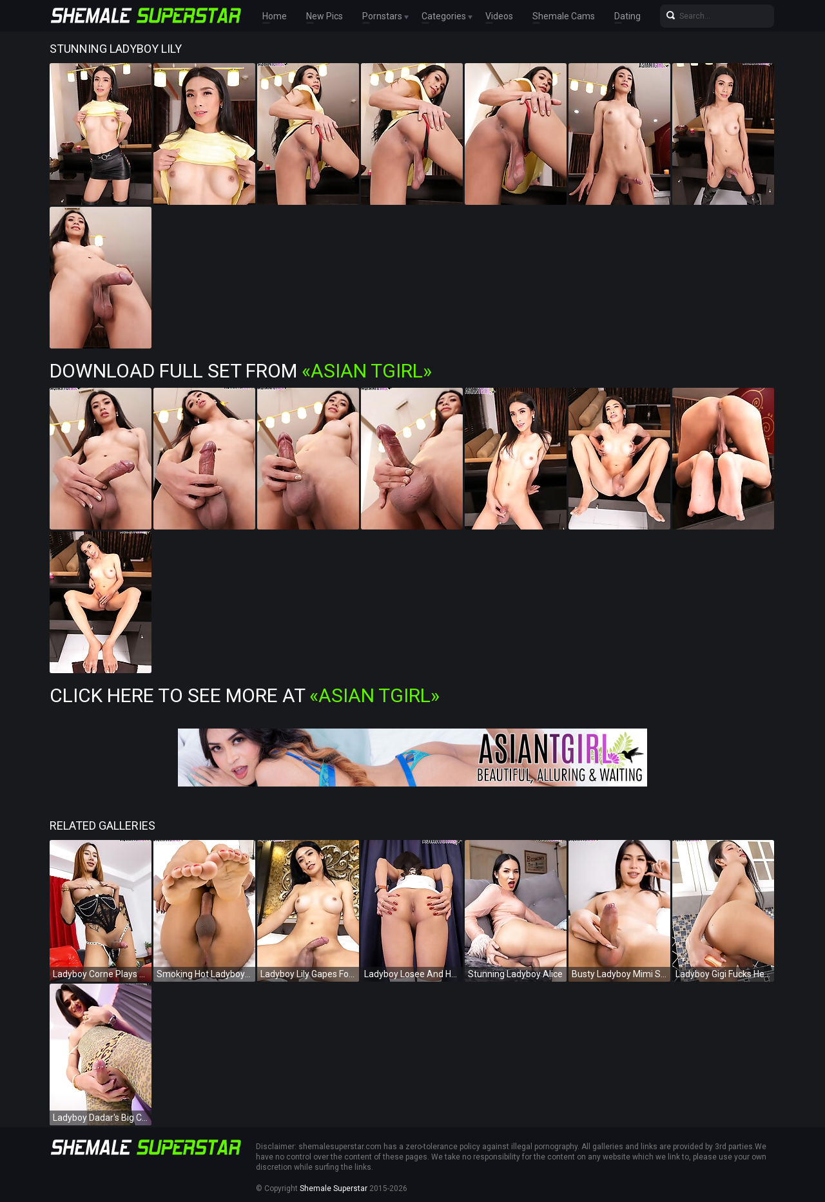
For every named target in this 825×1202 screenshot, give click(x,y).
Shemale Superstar (333, 1188)
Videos (499, 16)
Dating (627, 16)
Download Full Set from (241, 370)
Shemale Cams (563, 16)
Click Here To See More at (245, 695)
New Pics (324, 16)
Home (274, 16)
